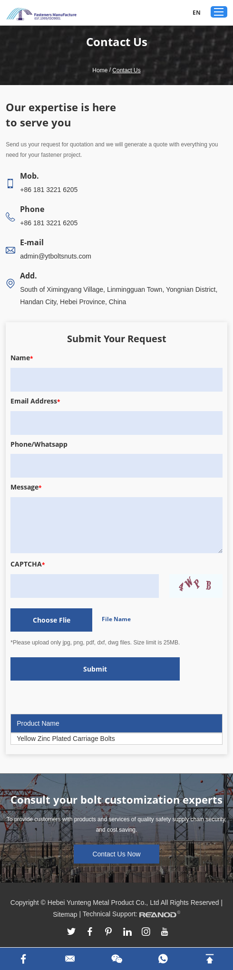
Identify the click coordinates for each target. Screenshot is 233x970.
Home (99, 70)
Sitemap (65, 914)
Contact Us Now (116, 854)
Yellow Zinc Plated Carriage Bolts (66, 738)
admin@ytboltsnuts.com (55, 256)
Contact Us (126, 70)
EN (197, 13)
